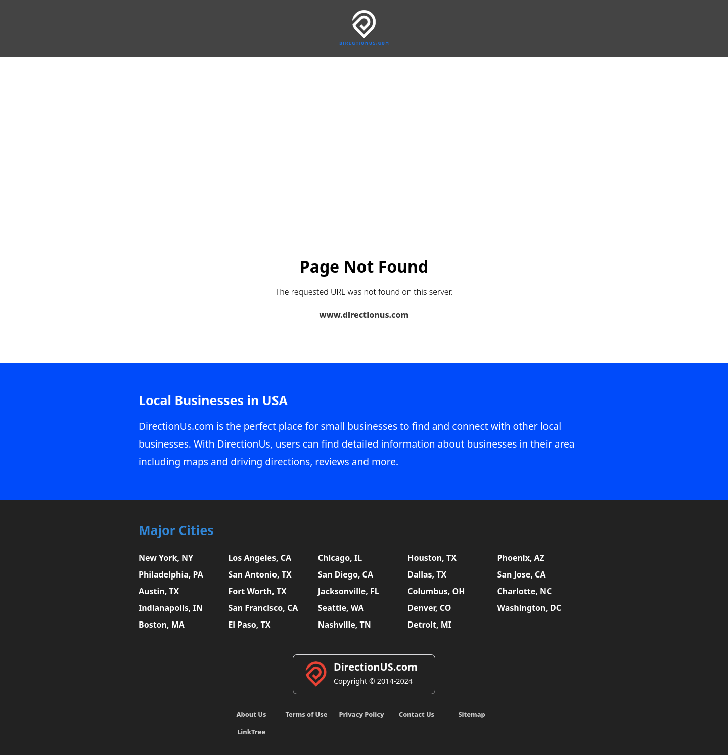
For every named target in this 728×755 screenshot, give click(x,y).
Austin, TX (159, 591)
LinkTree (251, 731)
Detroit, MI (429, 624)
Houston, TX (432, 557)
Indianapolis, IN (171, 607)
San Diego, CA (345, 574)
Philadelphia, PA (171, 574)
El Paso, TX (249, 624)
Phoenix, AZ (520, 557)
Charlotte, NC (524, 591)
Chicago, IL (340, 557)
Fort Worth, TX (257, 591)
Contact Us (416, 714)
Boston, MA (162, 624)
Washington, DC (529, 607)
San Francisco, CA (263, 607)
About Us (251, 714)
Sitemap (471, 714)
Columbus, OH (436, 591)
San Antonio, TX (259, 574)
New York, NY (166, 557)
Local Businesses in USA (213, 400)
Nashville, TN (344, 624)
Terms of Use (306, 714)
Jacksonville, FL (348, 591)
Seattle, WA (341, 607)
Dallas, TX (426, 574)
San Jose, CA (521, 574)
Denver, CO (429, 607)
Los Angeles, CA (259, 557)
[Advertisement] (364, 133)
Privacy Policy (361, 714)
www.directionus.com (364, 314)
